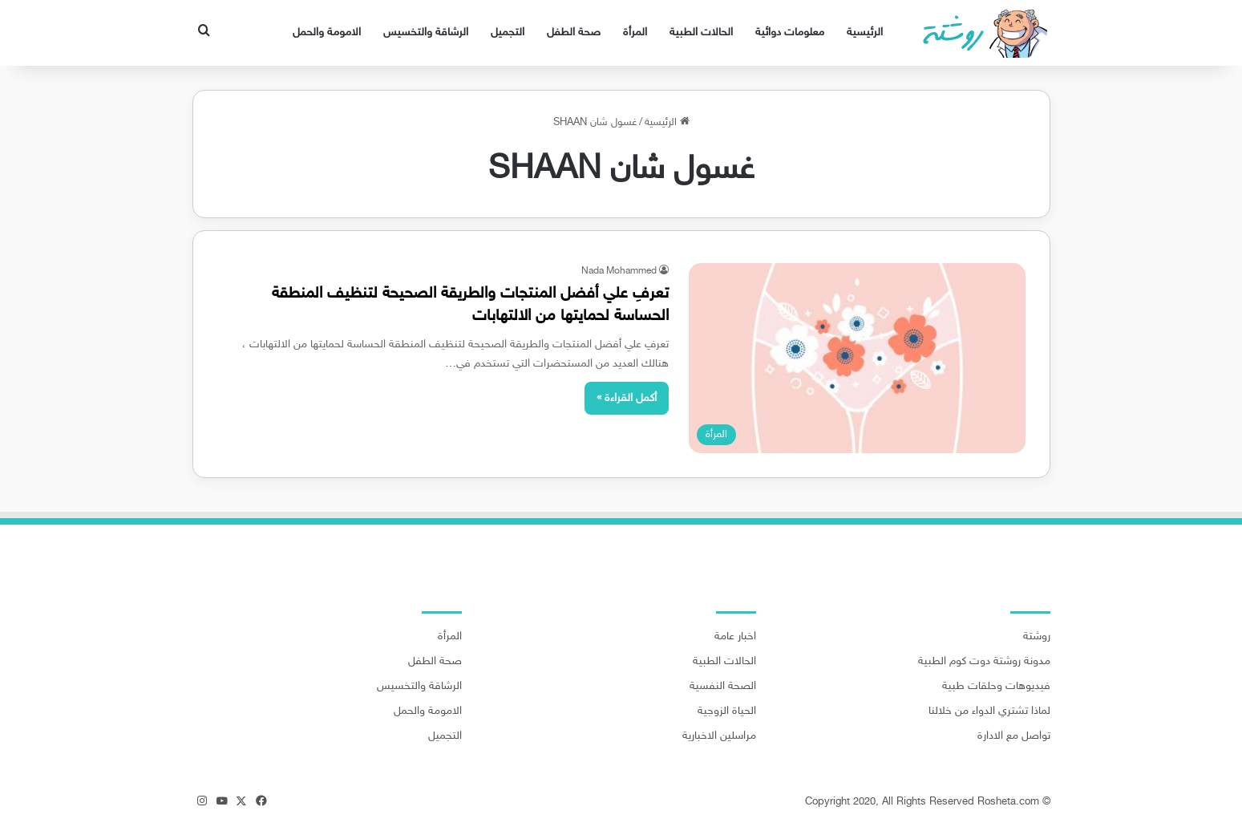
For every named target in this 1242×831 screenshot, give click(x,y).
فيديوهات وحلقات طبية (996, 686)
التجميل (507, 32)
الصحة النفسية (723, 686)
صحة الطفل (574, 32)
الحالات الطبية (701, 32)
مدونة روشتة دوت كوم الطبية (984, 661)
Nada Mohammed (619, 271)
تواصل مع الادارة (1013, 736)
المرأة (635, 32)
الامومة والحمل (327, 32)
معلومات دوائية (789, 32)
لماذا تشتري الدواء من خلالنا (989, 711)
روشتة (1036, 636)
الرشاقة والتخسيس (425, 32)
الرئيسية (865, 32)
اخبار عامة (735, 636)
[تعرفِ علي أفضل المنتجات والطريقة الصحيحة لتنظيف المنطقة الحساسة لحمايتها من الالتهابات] (857, 358)
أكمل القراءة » (627, 398)
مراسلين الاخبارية (719, 736)
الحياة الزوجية (727, 711)
